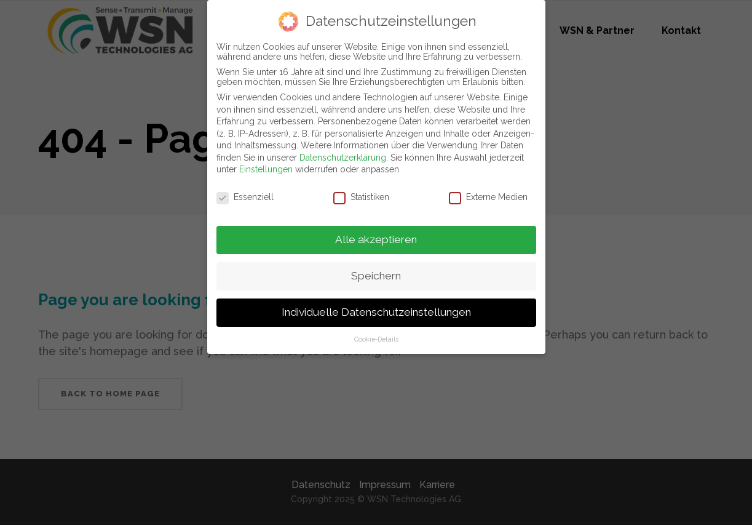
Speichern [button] (376, 274)
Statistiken (361, 196)
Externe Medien (488, 196)
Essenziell (245, 196)
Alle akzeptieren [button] (376, 239)
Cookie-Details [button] (376, 338)
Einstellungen (266, 169)
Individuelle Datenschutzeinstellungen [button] (376, 311)
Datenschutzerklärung (342, 156)
